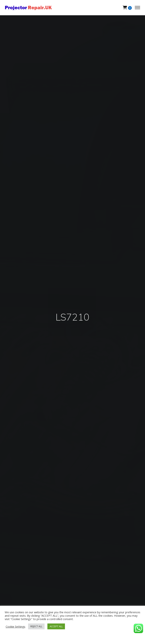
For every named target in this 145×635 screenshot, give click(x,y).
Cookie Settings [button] (15, 626)
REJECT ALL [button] (36, 626)
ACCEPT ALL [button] (56, 626)
